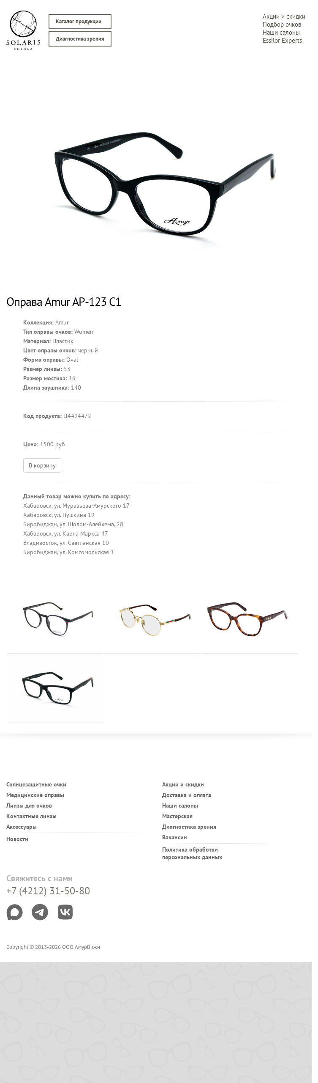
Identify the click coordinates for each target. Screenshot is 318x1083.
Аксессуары (21, 826)
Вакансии (174, 837)
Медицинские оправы (35, 795)
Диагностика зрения (80, 38)
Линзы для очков (29, 805)
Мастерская (177, 816)
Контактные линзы (31, 816)
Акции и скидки (284, 16)
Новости (17, 839)
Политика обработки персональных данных (192, 853)
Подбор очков (282, 24)
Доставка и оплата (186, 795)
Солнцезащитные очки (36, 784)
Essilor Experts (282, 40)
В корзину (42, 465)
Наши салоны (281, 32)
